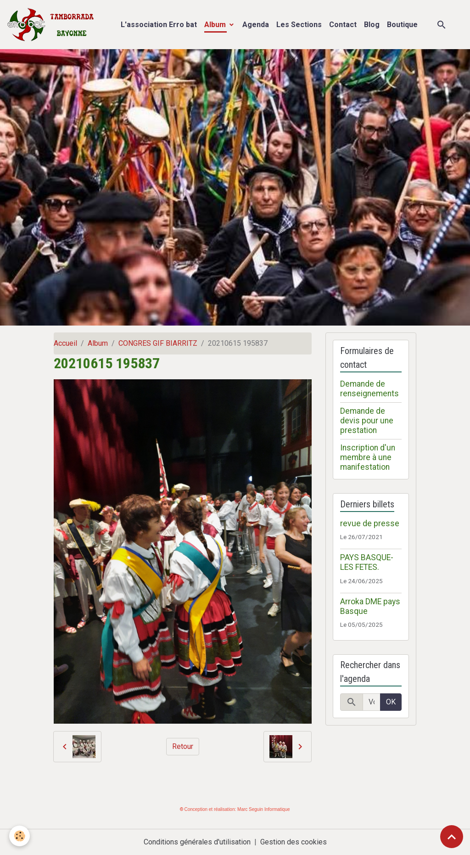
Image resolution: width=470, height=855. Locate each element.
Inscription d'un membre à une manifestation (367, 457)
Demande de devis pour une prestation (366, 420)
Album (216, 24)
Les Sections (299, 24)
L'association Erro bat (159, 24)
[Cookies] (19, 836)
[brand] (52, 24)
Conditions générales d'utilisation (197, 842)
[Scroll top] (451, 836)
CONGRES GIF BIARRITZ (157, 343)
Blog (372, 24)
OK (391, 702)
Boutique (402, 24)
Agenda (255, 24)
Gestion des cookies (293, 842)
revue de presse (369, 523)
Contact (343, 24)
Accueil (65, 343)
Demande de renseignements (369, 388)
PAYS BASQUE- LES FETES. (366, 562)
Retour (182, 746)
